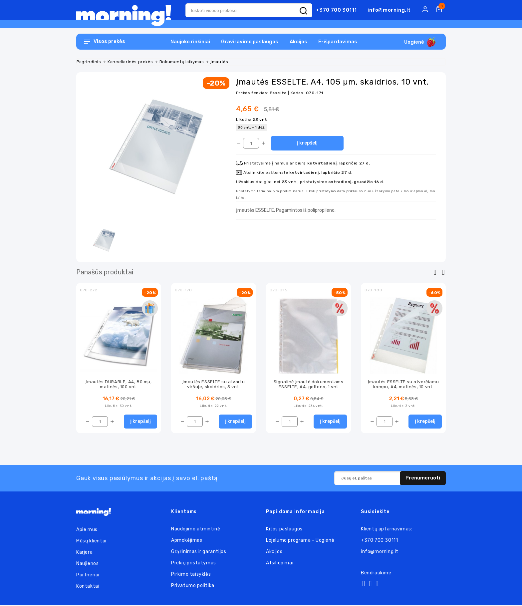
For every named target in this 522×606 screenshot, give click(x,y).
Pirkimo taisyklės (191, 575)
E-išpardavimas (337, 42)
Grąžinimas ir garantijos (198, 552)
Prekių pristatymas (193, 563)
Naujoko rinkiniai (190, 42)
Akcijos (298, 42)
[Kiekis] (251, 143)
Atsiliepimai (279, 563)
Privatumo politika (192, 586)
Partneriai (88, 575)
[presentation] (435, 272)
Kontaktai (87, 587)
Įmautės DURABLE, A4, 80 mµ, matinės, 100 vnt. (118, 384)
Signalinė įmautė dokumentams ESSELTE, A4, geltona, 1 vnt (309, 384)
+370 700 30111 (336, 10)
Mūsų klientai (91, 541)
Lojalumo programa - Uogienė (300, 541)
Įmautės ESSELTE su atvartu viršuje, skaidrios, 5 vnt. (213, 384)
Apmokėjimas (186, 541)
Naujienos (87, 564)
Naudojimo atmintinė (195, 529)
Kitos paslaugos (284, 529)
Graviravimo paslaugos (249, 42)
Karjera (84, 553)
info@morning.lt (389, 10)
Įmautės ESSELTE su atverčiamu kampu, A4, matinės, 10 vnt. (403, 384)
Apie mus (87, 530)
